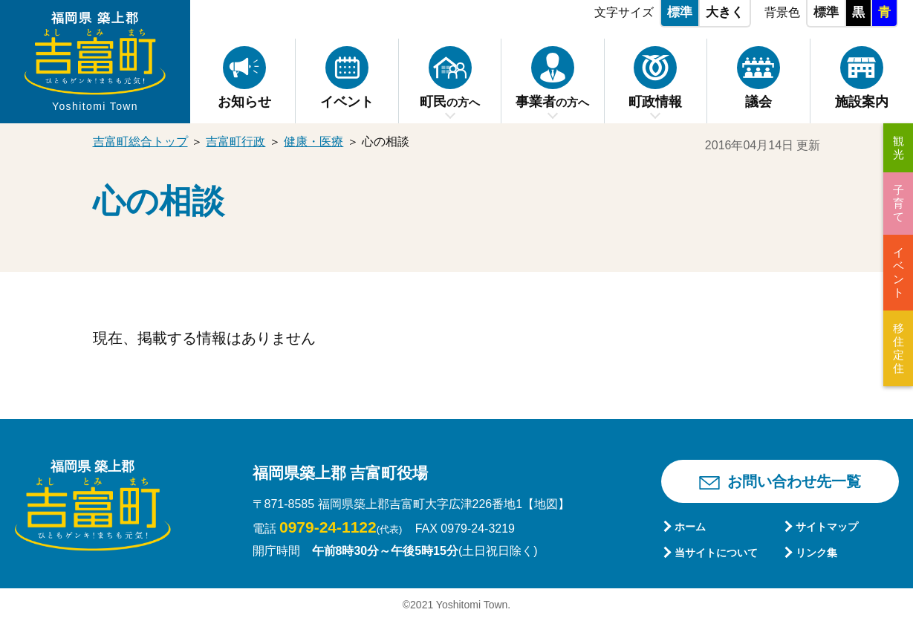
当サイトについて (716, 553)
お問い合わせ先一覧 (794, 481)
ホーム (690, 527)
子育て (898, 203)
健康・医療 (313, 141)
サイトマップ (827, 527)
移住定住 (898, 348)
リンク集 (816, 553)
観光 (898, 147)
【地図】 (546, 504)
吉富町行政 (235, 141)
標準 (679, 12)
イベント (898, 272)
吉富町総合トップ (140, 141)
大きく (725, 12)
